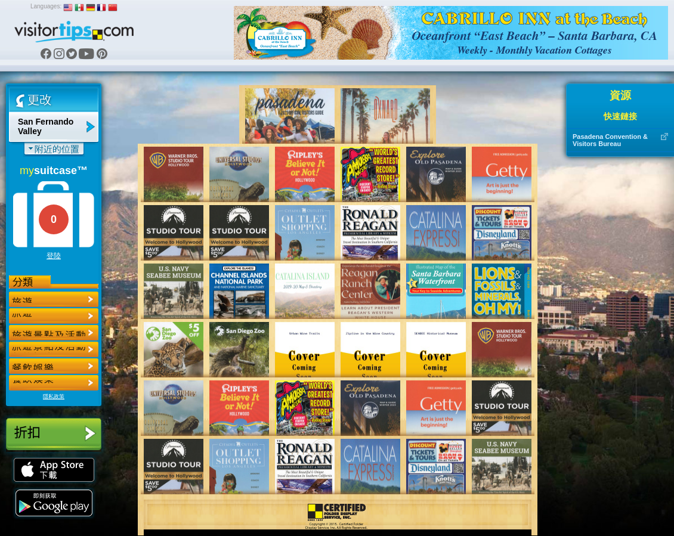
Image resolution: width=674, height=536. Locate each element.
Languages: (45, 6)
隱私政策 (53, 396)
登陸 (54, 256)
